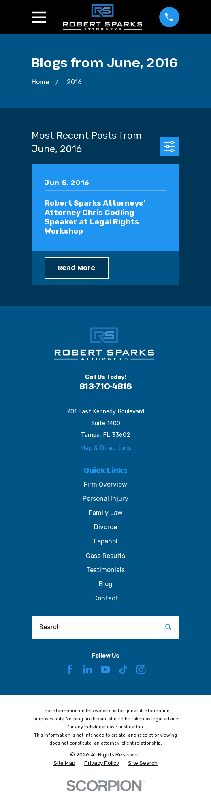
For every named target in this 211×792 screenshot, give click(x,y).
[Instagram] (140, 669)
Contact (105, 598)
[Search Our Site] (168, 627)
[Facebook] (69, 669)
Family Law (106, 513)
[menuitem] (64, 763)
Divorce (105, 527)
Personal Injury (105, 498)
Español (105, 541)
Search (50, 627)
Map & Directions (105, 448)
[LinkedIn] (87, 669)
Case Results (105, 556)
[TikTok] (123, 669)
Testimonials (106, 570)
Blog (106, 584)
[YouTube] (105, 669)
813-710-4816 (105, 386)
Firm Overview (105, 484)
